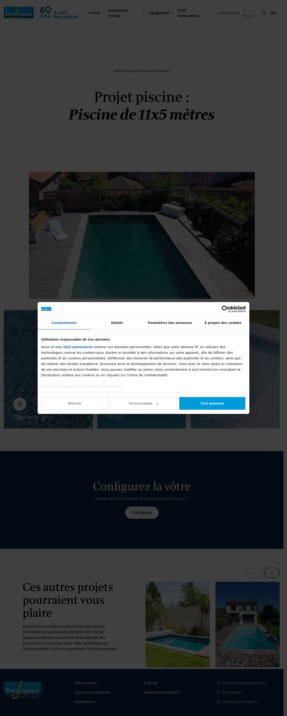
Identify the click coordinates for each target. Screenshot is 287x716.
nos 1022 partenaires (74, 347)
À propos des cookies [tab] (223, 323)
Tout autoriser (212, 403)
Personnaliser (143, 403)
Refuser (74, 403)
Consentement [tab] (64, 323)
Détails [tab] (117, 323)
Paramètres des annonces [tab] (170, 323)
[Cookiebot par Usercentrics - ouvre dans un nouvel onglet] (225, 309)
